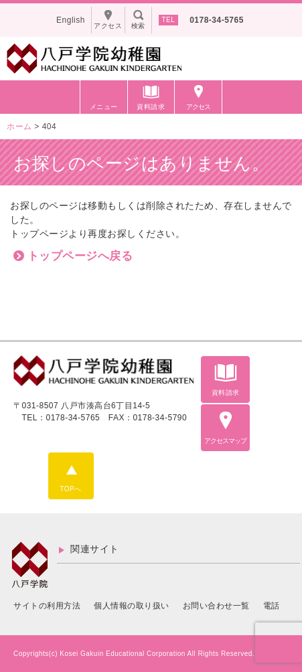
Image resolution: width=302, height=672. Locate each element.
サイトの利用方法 (46, 605)
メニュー (104, 106)
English (70, 20)
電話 (271, 605)
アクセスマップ (225, 440)
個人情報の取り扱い (131, 605)
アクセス (198, 106)
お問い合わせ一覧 (216, 605)
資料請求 (151, 106)
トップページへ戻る (80, 256)
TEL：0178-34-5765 (61, 417)
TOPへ (70, 489)
